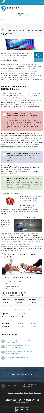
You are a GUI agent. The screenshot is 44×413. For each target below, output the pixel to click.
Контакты (22, 395)
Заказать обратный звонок (23, 402)
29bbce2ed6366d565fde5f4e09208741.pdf (19, 351)
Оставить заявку (22, 375)
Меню (40, 2)
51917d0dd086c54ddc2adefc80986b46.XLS (19, 340)
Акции (31, 393)
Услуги (5, 393)
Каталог (10, 393)
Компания (37, 393)
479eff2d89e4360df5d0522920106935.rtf (18, 357)
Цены (26, 393)
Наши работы (18, 393)
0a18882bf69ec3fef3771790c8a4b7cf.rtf (18, 346)
